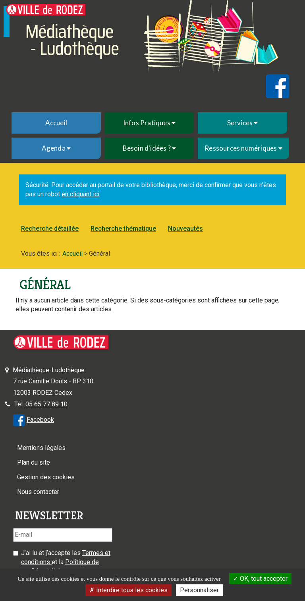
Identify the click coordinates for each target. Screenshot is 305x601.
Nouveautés (185, 228)
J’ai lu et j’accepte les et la (65, 562)
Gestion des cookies (46, 477)
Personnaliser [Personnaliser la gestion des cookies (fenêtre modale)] (199, 590)
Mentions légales (41, 448)
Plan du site (33, 462)
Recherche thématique (123, 228)
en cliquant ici (80, 194)
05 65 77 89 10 (46, 404)
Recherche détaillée (50, 228)
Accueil (56, 123)
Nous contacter (38, 492)
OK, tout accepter (260, 578)
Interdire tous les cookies (128, 590)
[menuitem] (56, 123)
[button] (149, 123)
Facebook (40, 419)
